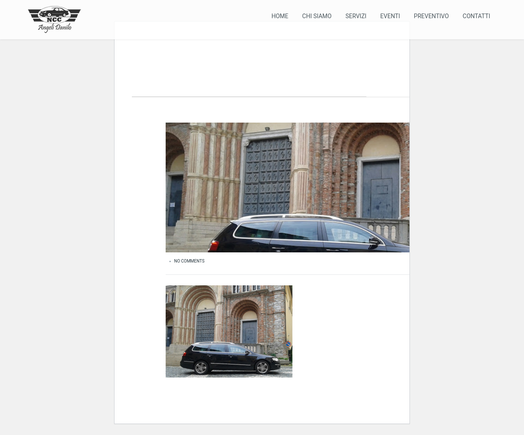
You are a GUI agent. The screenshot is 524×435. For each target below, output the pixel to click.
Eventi (390, 16)
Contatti (476, 16)
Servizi (355, 16)
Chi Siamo (317, 16)
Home (279, 16)
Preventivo (431, 16)
